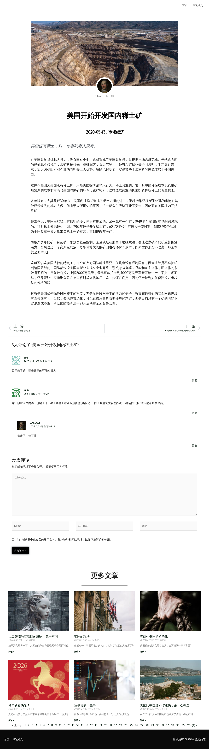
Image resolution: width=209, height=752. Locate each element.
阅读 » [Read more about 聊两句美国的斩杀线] (143, 654)
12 (67, 728)
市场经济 (116, 131)
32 (168, 728)
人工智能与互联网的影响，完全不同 (33, 639)
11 (63, 728)
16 (86, 728)
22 (115, 728)
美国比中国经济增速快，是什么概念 (164, 708)
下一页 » (194, 728)
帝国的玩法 (82, 639)
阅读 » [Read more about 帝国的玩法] (77, 654)
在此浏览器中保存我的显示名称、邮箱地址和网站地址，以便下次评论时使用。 (64, 542)
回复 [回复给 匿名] (194, 380)
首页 (183, 5)
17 (90, 728)
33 (174, 728)
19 (99, 728)
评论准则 (197, 5)
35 (184, 728)
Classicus (35, 423)
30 (158, 728)
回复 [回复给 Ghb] (194, 413)
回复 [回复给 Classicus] (194, 445)
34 (179, 728)
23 (120, 728)
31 (164, 728)
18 (95, 728)
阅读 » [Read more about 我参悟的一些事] (77, 723)
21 (110, 728)
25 (131, 728)
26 (136, 728)
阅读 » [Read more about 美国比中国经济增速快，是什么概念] (143, 723)
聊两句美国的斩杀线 (154, 639)
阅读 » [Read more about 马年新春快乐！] (11, 723)
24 (125, 728)
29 (153, 728)
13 (72, 728)
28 (147, 728)
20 (104, 728)
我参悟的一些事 (85, 708)
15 (81, 728)
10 (58, 728)
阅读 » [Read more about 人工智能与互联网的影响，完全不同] (11, 654)
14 (76, 728)
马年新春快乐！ (19, 708)
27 (142, 728)
